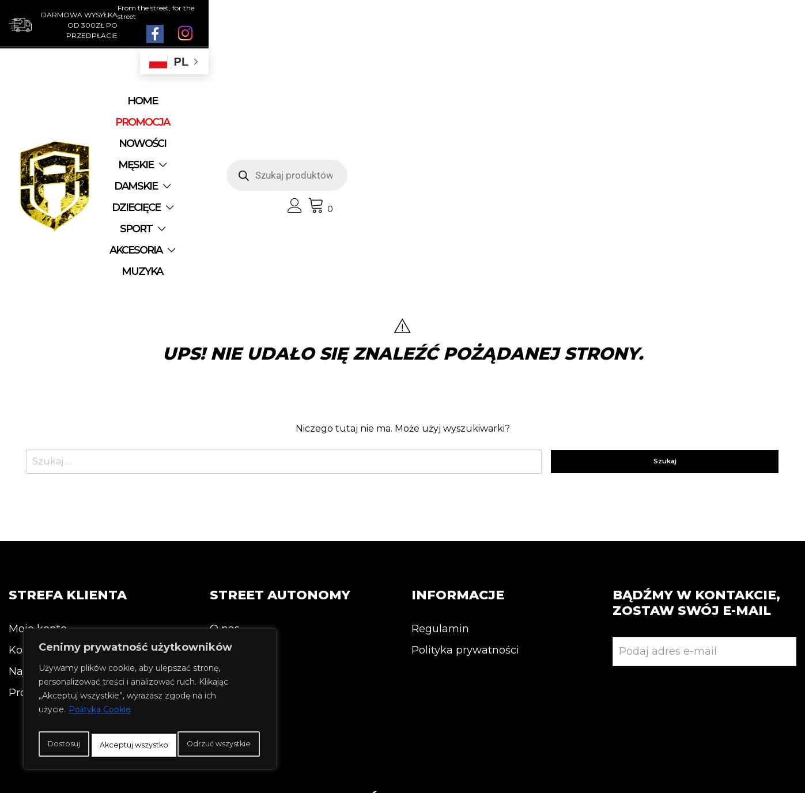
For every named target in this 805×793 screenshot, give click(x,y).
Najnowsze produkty (62, 525)
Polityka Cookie (100, 691)
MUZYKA (415, 122)
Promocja (34, 546)
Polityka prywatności (465, 503)
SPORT (257, 122)
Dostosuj (83, 720)
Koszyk (27, 503)
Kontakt (230, 503)
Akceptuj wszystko (150, 745)
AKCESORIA (334, 122)
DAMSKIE (423, 101)
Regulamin (440, 482)
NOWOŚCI (287, 101)
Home (150, 101)
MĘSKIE (350, 101)
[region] (150, 690)
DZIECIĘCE (504, 101)
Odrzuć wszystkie (194, 720)
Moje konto (38, 482)
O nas (225, 482)
